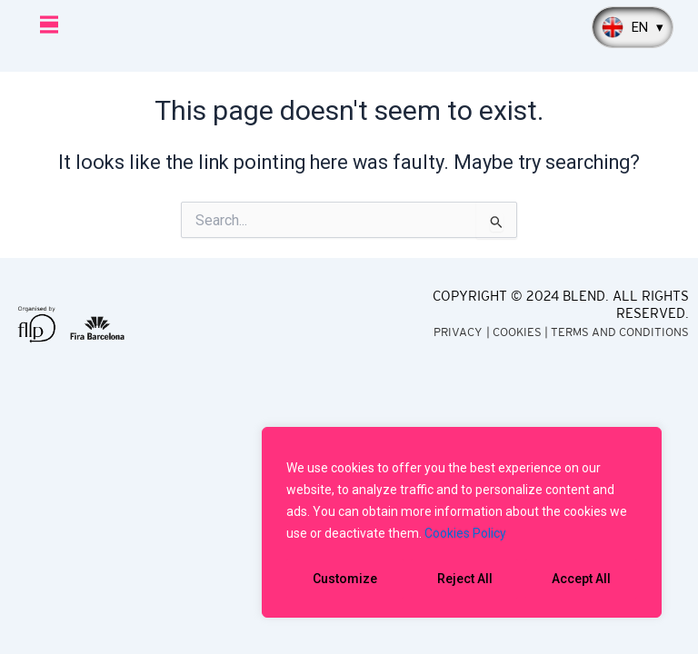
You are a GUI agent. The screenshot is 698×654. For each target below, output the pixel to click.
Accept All (581, 578)
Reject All (465, 578)
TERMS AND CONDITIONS (620, 332)
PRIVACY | (463, 332)
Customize (345, 578)
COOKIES (517, 332)
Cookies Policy (465, 533)
